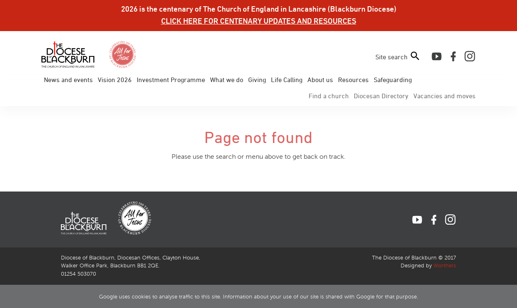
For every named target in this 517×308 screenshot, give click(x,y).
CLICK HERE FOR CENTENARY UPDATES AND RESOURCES (258, 20)
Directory (381, 95)
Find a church (329, 95)
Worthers (444, 266)
